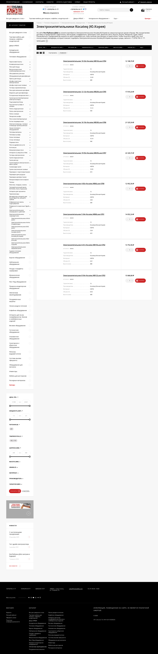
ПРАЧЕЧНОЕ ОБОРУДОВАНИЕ (38, 647)
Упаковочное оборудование (56, 628)
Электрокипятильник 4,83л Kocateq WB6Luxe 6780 (83, 183)
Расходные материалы (55, 648)
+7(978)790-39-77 (76, 9)
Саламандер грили (15, 167)
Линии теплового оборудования (14, 128)
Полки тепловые (14, 137)
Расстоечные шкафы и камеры (16, 105)
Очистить (25, 491)
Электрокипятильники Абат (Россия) (20, 239)
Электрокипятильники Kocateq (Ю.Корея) (18, 235)
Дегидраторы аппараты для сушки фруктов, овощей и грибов (18, 198)
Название (62, 53)
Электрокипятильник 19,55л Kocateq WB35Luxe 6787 (84, 153)
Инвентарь (51, 643)
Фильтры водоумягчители (56, 635)
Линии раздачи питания (55, 612)
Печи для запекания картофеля (19, 90)
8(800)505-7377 (78, 12)
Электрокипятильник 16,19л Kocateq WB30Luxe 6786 (84, 122)
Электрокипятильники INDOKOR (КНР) (18, 247)
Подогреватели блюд (16, 102)
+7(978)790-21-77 (53, 9)
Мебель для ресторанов (55, 645)
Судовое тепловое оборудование (15, 251)
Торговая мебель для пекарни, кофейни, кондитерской (35, 616)
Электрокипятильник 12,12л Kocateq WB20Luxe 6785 (84, 92)
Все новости (15, 566)
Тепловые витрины (15, 132)
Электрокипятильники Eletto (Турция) (20, 243)
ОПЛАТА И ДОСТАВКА (64, 2)
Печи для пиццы (14, 67)
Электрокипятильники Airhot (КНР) (20, 219)
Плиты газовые (14, 114)
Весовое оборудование (55, 623)
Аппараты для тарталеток (17, 191)
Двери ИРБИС (33, 621)
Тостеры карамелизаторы (17, 88)
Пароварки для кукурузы (17, 174)
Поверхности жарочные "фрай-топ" (19, 207)
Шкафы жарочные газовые (18, 85)
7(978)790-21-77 (11, 589)
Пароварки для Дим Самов (17, 177)
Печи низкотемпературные (18, 119)
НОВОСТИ (49, 2)
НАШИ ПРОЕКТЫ (89, 2)
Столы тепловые (14, 140)
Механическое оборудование (38, 637)
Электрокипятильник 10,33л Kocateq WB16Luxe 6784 (84, 61)
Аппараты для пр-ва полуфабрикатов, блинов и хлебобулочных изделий (56, 619)
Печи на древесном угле (17, 145)
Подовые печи (14, 142)
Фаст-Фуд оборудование (36, 640)
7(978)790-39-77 (25, 589)
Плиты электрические (16, 111)
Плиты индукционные (16, 109)
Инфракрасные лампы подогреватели (16, 202)
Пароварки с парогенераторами (19, 172)
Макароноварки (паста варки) (18, 180)
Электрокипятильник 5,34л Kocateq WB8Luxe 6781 (83, 214)
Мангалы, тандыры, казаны (18, 185)
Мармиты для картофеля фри (18, 93)
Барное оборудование (35, 628)
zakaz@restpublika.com (76, 589)
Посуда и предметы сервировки (35, 634)
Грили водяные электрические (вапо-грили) (19, 163)
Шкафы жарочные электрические (15, 82)
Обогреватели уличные (16, 73)
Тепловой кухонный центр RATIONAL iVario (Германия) (18, 188)
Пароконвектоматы (15, 62)
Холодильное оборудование (37, 623)
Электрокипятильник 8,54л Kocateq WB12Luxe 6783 (84, 275)
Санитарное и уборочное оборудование (56, 631)
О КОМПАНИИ (28, 2)
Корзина (8, 612)
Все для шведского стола (36, 612)
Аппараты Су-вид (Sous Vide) (18, 152)
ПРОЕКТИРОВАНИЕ (13, 2)
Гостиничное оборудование (56, 626)
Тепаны (11, 182)
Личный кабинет (11, 615)
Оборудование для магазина (57, 640)
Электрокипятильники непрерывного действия (17, 211)
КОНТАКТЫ (39, 2)
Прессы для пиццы (15, 79)
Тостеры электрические (16, 155)
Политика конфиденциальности (13, 621)
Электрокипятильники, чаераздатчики (73, 23)
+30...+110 (13, 440)
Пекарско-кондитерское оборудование (36, 643)
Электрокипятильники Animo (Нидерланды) (20, 223)
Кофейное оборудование (56, 615)
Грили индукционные (16, 158)
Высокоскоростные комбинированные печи (17, 70)
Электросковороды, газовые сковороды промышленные (18, 124)
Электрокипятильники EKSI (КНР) (20, 227)
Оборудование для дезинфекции (19, 76)
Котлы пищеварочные (16, 121)
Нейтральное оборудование (37, 631)
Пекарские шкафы (15, 116)
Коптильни (12, 147)
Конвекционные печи (16, 64)
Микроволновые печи (16, 150)
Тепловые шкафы (14, 135)
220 (11, 429)
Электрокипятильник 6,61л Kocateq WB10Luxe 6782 (84, 245)
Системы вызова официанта (57, 637)
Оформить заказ (11, 617)
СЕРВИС (77, 2)
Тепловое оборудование (51, 23)
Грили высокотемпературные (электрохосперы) (18, 98)
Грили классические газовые (18, 169)
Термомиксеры (14, 194)
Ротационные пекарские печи (19, 95)
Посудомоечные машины (36, 649)
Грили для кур (13, 160)
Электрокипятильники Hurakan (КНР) (18, 231)
